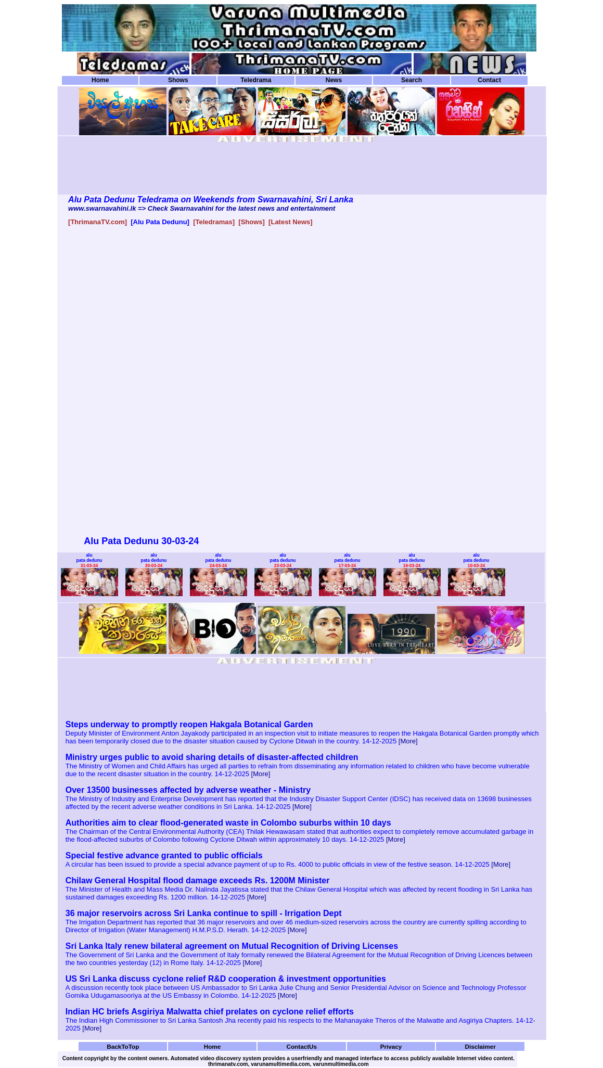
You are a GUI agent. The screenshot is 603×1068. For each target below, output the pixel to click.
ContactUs (301, 1046)
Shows (178, 80)
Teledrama (255, 80)
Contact (489, 80)
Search (411, 80)
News (334, 80)
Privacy (391, 1046)
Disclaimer (480, 1046)
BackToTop (123, 1046)
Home (100, 80)
